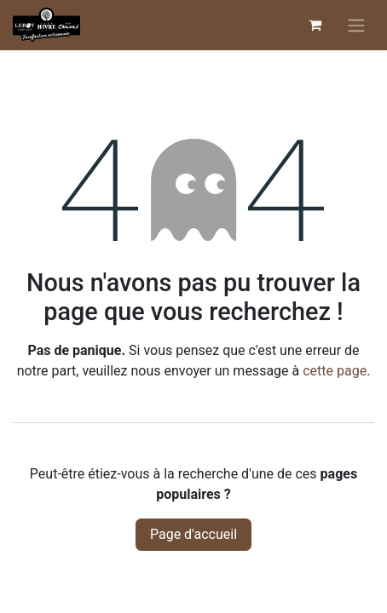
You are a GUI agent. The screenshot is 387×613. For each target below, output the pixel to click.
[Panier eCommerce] (314, 25)
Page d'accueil (193, 534)
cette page (335, 371)
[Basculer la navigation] (356, 25)
